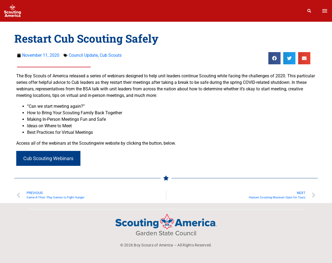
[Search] (309, 11)
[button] (274, 58)
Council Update (83, 55)
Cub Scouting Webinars (48, 158)
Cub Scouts (111, 55)
